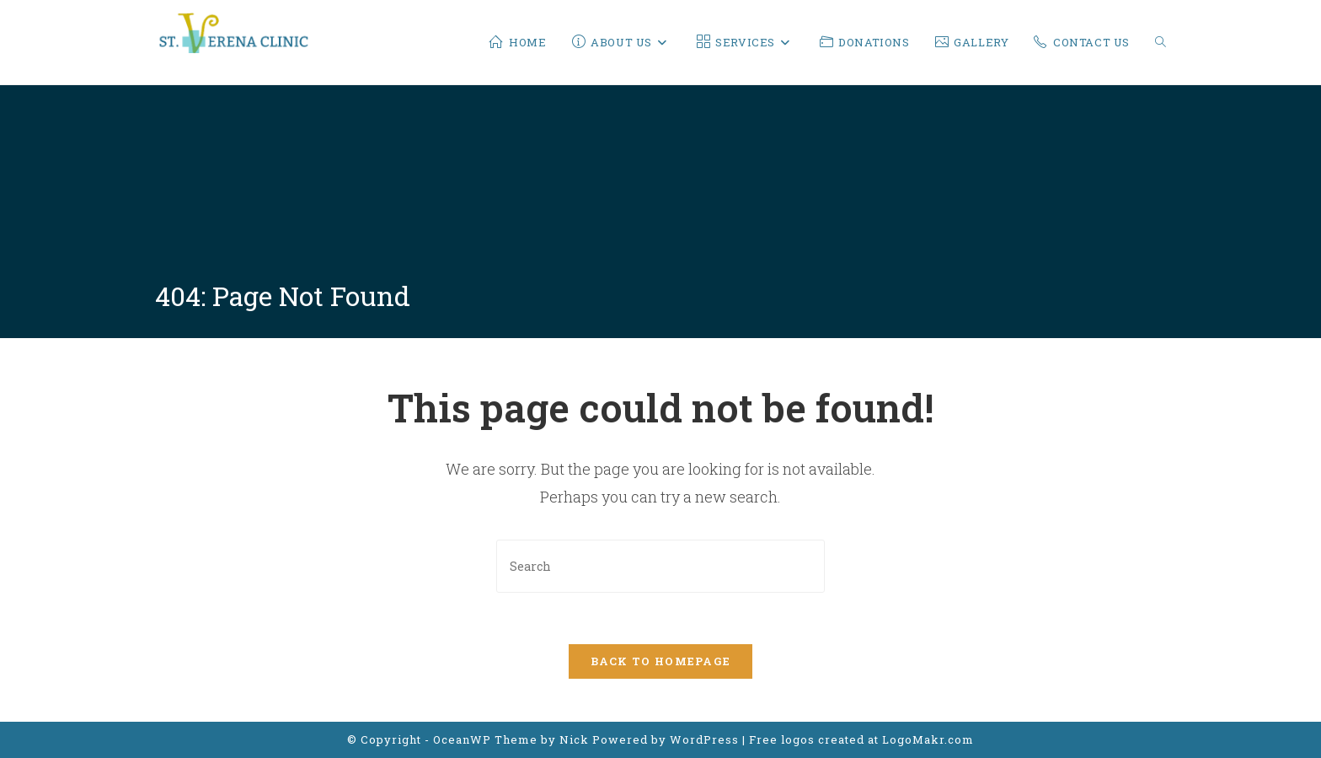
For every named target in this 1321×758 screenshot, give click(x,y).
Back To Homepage (661, 661)
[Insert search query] (660, 566)
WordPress (704, 739)
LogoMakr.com (928, 739)
